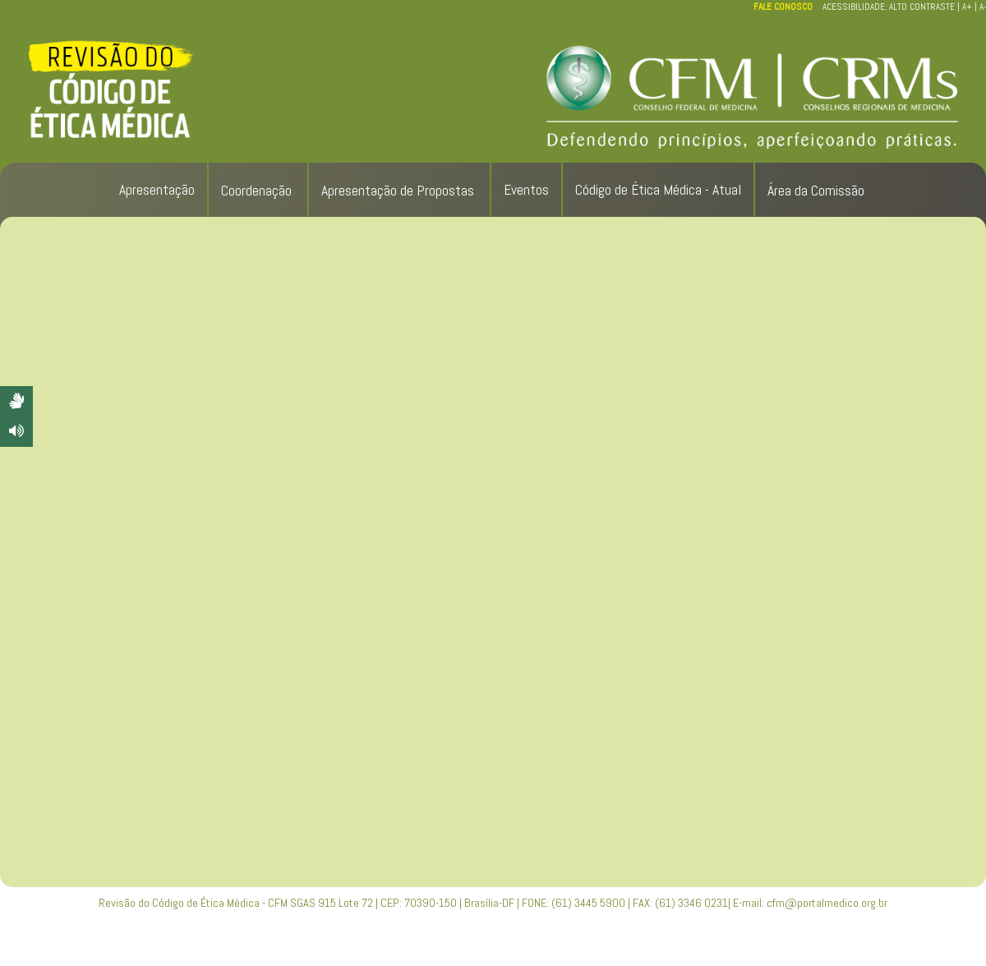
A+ (967, 6)
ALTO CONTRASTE (922, 6)
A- (982, 6)
